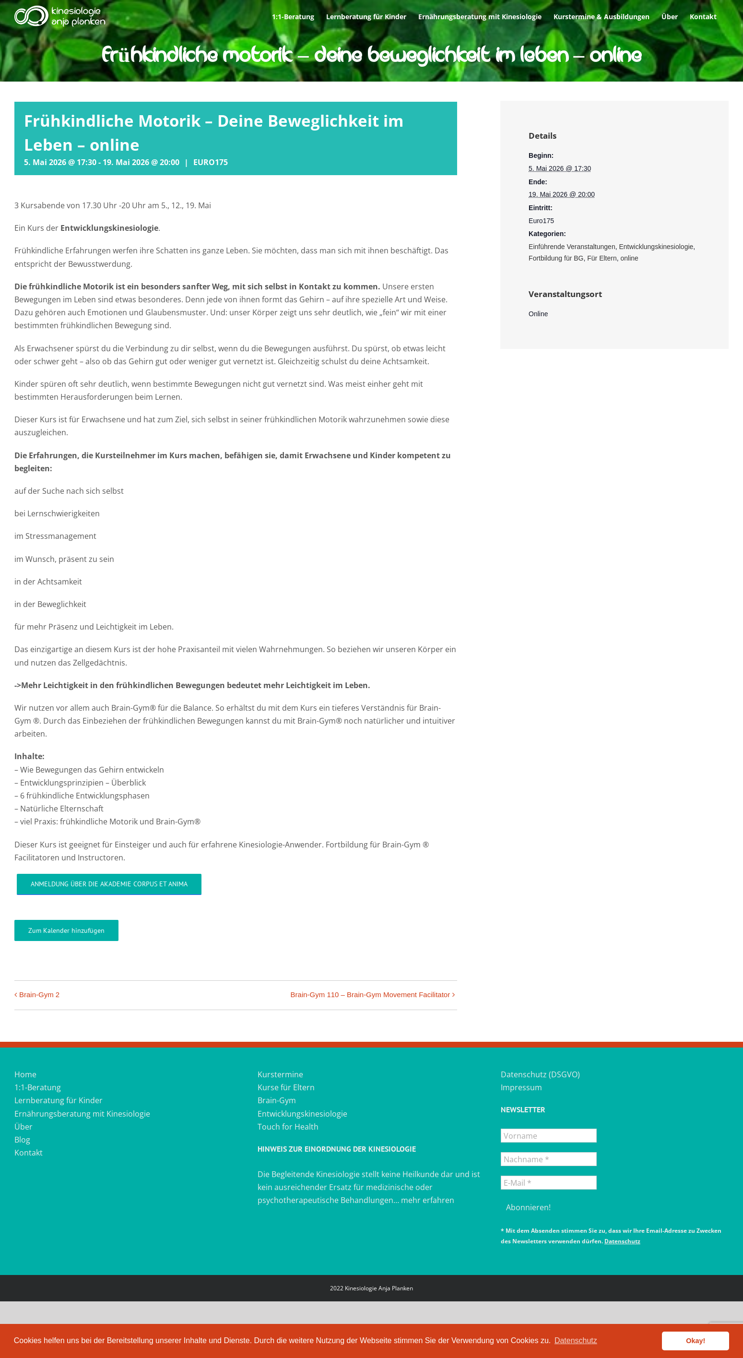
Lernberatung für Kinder (58, 1100)
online (629, 258)
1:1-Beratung (37, 1087)
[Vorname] (549, 1136)
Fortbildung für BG (556, 258)
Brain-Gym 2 (39, 994)
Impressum (521, 1087)
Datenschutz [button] (575, 1340)
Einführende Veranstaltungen (572, 246)
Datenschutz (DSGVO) (540, 1074)
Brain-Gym (277, 1100)
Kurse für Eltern (286, 1087)
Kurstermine (280, 1074)
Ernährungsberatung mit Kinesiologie (82, 1113)
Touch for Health (288, 1126)
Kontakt (28, 1152)
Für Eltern (601, 258)
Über (23, 1126)
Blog (22, 1139)
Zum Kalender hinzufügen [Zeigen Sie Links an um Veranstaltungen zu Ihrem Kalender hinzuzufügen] (66, 930)
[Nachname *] (549, 1159)
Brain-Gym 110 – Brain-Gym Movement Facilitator (370, 994)
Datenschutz (622, 1241)
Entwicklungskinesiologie (656, 246)
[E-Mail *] (549, 1183)
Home (25, 1074)
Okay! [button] (695, 1341)
